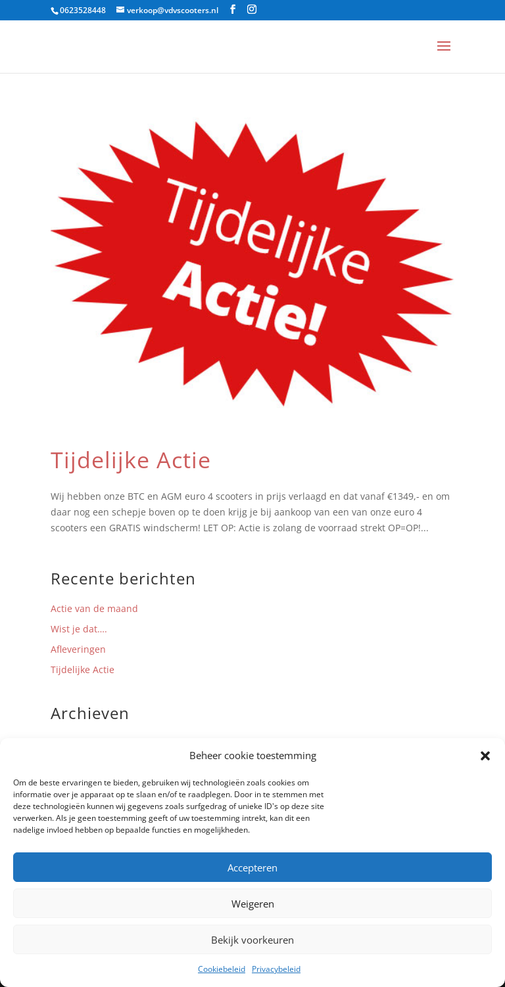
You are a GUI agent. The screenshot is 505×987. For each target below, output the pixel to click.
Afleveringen (78, 649)
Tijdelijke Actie (131, 460)
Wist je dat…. (79, 629)
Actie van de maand (94, 608)
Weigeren (252, 903)
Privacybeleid (276, 969)
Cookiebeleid (221, 969)
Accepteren (252, 867)
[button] (485, 755)
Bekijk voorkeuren (252, 939)
